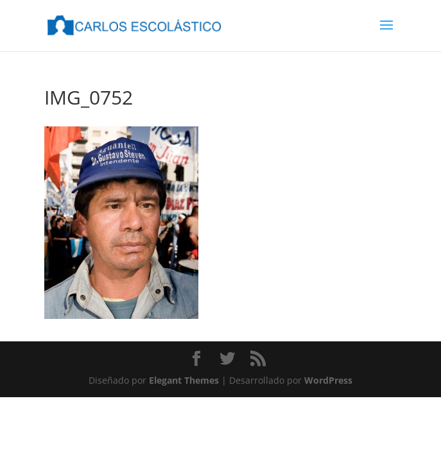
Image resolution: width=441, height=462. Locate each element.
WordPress (328, 380)
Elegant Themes (184, 380)
